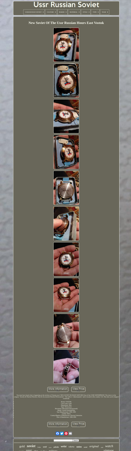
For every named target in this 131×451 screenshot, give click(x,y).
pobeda (56, 447)
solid (102, 447)
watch (109, 446)
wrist (63, 446)
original (94, 446)
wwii (45, 447)
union (79, 447)
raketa (71, 446)
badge (39, 447)
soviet (31, 446)
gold (22, 446)
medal (85, 447)
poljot (50, 447)
